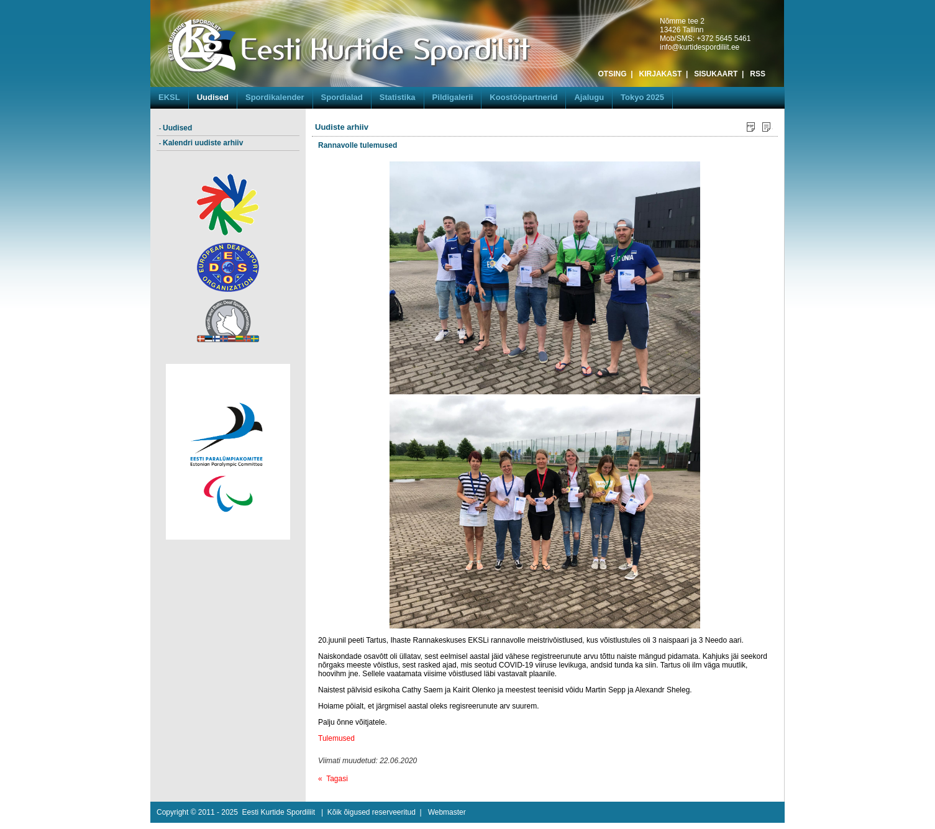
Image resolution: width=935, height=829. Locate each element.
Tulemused (336, 738)
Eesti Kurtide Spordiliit (278, 812)
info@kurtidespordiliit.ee (699, 47)
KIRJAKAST (660, 74)
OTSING (612, 74)
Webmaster (447, 812)
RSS (757, 74)
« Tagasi (333, 778)
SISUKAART (715, 74)
